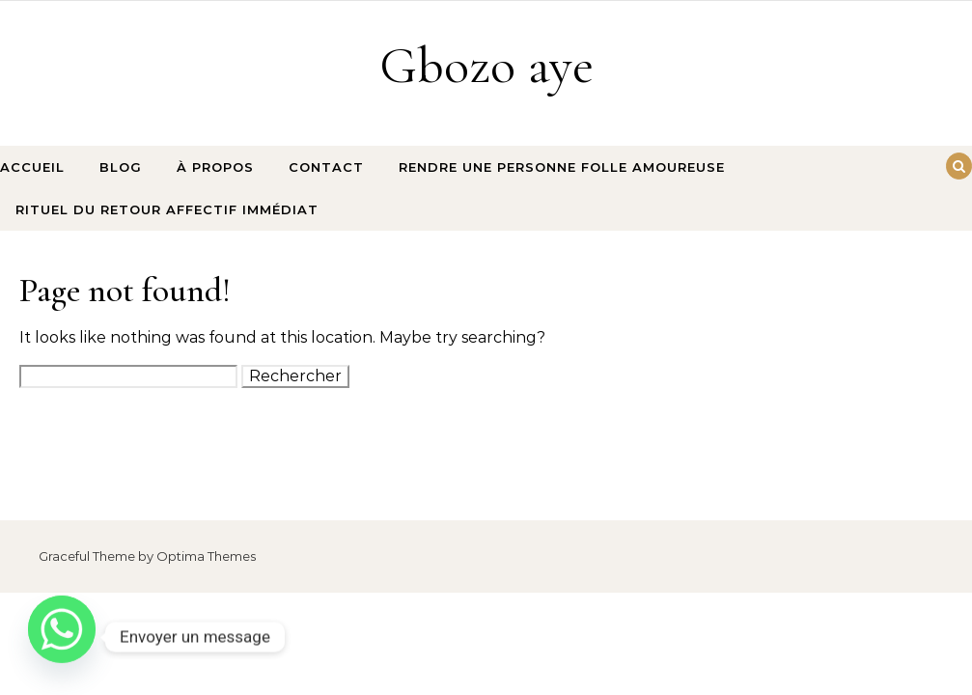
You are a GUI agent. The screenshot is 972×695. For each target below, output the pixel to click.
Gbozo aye (486, 65)
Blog (120, 167)
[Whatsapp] (62, 637)
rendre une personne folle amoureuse (562, 167)
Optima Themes (206, 556)
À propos (215, 167)
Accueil (32, 167)
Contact (326, 167)
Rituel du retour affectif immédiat (167, 209)
